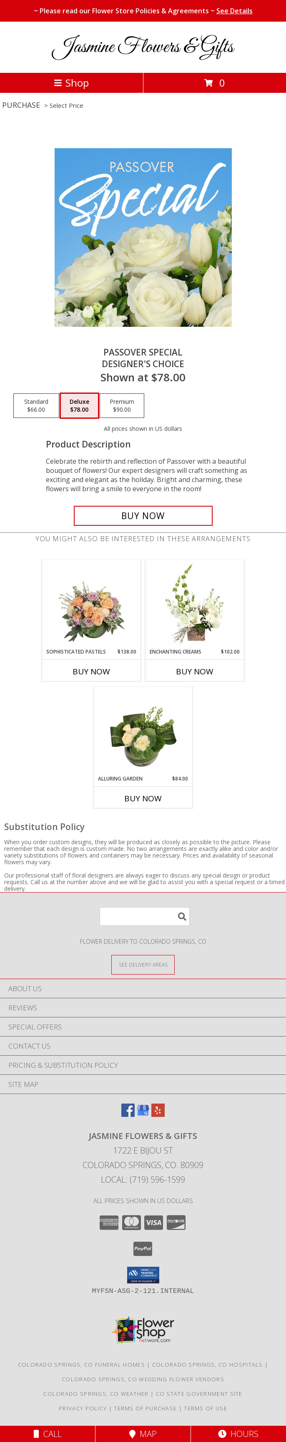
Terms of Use (205, 1408)
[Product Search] (145, 916)
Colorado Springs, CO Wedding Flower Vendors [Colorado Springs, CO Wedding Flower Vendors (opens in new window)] (143, 1379)
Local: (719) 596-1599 (143, 1179)
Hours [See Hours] (238, 1434)
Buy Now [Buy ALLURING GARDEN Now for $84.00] (143, 798)
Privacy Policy (83, 1408)
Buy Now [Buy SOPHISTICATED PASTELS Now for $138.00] (91, 671)
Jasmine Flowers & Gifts (143, 47)
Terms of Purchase (145, 1408)
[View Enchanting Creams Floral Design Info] (195, 604)
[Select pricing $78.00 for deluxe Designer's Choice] (79, 406)
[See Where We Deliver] (143, 964)
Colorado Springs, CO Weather (95, 1393)
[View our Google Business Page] (143, 1114)
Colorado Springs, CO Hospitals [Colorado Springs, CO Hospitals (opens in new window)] (207, 1364)
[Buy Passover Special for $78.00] (143, 516)
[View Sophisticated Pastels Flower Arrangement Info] (91, 604)
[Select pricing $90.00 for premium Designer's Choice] (122, 406)
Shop (71, 83)
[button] (143, 1275)
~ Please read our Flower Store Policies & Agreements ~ (143, 10)
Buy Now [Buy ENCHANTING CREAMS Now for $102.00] (194, 671)
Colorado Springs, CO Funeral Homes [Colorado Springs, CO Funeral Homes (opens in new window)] (81, 1364)
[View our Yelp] (158, 1114)
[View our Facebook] (128, 1114)
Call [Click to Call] (48, 1434)
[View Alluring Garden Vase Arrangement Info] (143, 731)
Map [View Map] (143, 1434)
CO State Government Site (199, 1393)
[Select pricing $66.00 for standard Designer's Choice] (36, 406)
